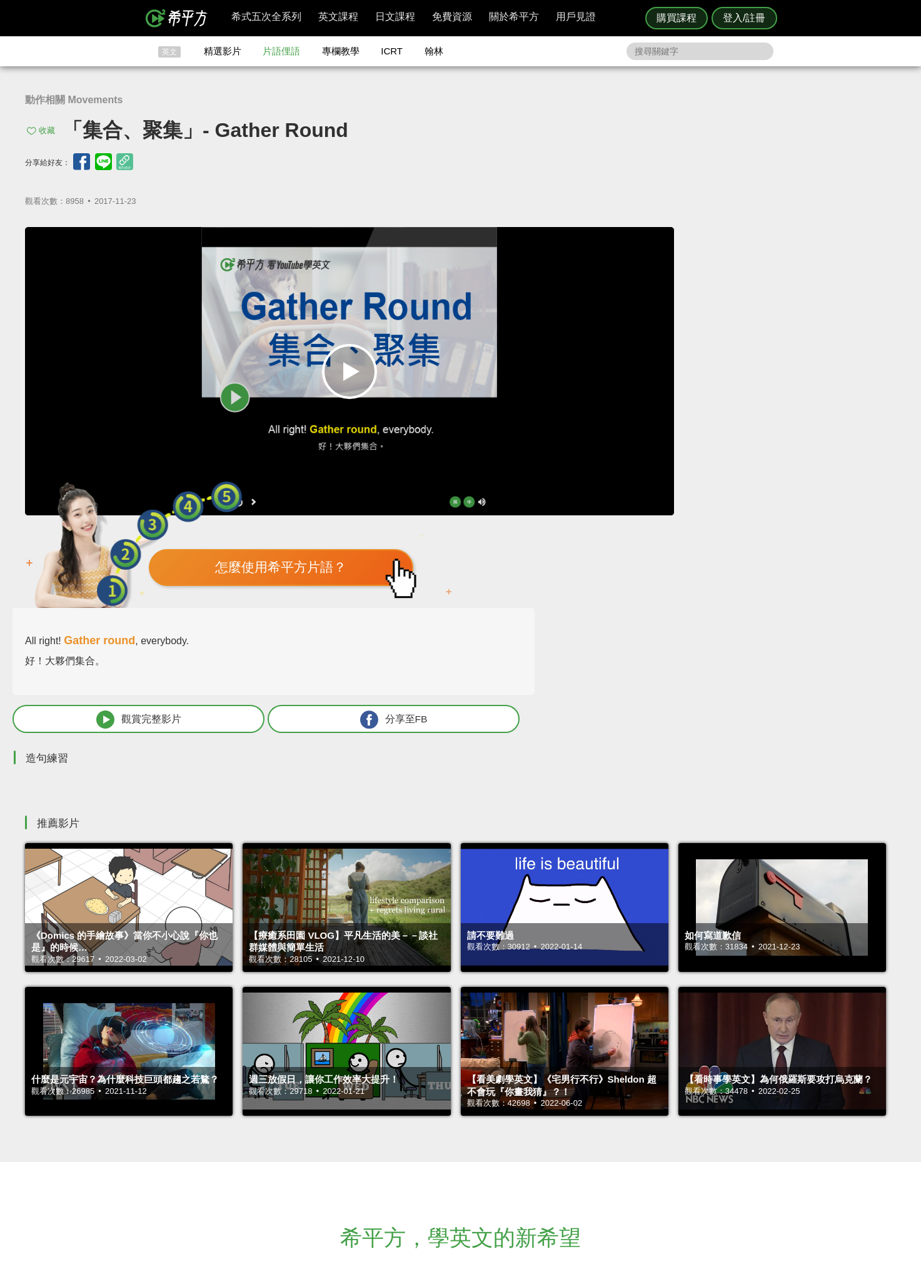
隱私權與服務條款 (611, 1115)
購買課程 (677, 18)
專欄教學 (341, 51)
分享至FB (801, 419)
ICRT (392, 51)
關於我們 (535, 1138)
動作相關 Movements (74, 99)
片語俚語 (281, 51)
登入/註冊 (744, 18)
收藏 (47, 130)
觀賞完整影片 (642, 419)
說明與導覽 (599, 1126)
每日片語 (476, 1138)
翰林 (434, 51)
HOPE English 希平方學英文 (354, 1040)
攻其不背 (476, 1115)
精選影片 (222, 51)
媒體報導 (535, 1150)
